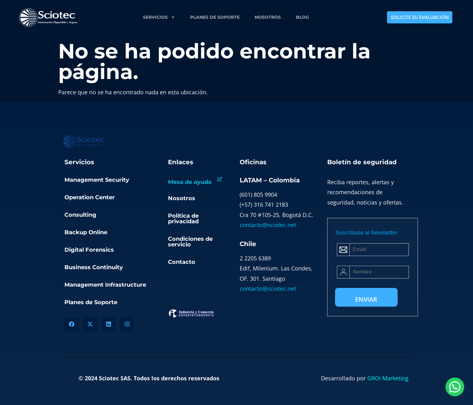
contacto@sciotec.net (268, 225)
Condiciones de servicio (190, 241)
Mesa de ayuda (189, 182)
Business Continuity (93, 267)
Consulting (80, 214)
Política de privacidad (183, 218)
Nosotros (268, 17)
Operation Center (89, 197)
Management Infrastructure (105, 284)
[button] (454, 387)
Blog (302, 17)
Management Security (96, 179)
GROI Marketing (388, 378)
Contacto (181, 262)
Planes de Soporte (215, 17)
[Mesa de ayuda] (219, 179)
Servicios (159, 17)
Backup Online (85, 232)
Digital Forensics (89, 249)
